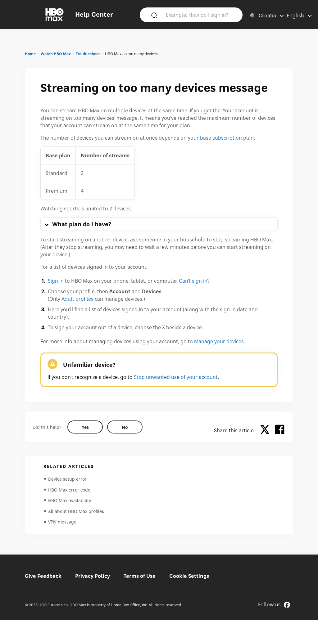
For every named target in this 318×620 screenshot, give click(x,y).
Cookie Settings (189, 576)
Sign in (56, 280)
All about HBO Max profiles (76, 512)
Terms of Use (140, 576)
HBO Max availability (69, 501)
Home (30, 53)
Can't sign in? (194, 280)
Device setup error (67, 479)
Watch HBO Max (56, 53)
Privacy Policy (92, 576)
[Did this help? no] (125, 427)
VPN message (62, 524)
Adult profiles (77, 298)
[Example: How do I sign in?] (200, 14)
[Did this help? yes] (85, 427)
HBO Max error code (69, 490)
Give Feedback (43, 576)
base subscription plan (227, 137)
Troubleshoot (88, 53)
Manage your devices (219, 341)
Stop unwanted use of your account (176, 377)
